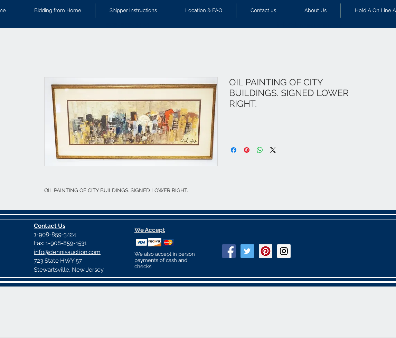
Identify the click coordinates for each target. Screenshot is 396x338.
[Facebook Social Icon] (229, 251)
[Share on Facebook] (233, 150)
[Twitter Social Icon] (247, 251)
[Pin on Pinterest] (247, 150)
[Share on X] (273, 150)
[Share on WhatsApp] (260, 150)
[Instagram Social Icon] (284, 251)
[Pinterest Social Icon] (265, 251)
